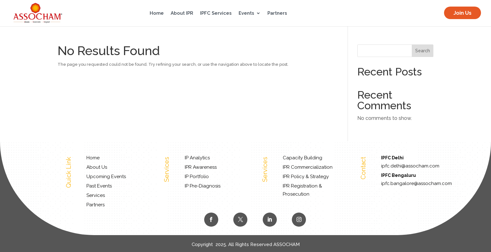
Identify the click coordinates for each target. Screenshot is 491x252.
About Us (96, 167)
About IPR (182, 13)
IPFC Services (216, 13)
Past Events (99, 186)
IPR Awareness (201, 167)
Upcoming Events (106, 176)
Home (157, 13)
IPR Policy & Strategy (306, 176)
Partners (277, 13)
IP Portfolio (197, 176)
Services (95, 195)
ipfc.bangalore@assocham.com (416, 183)
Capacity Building (302, 158)
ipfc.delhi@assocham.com (410, 166)
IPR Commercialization (308, 167)
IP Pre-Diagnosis (202, 186)
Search (422, 50)
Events (246, 13)
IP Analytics (197, 158)
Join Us (462, 13)
